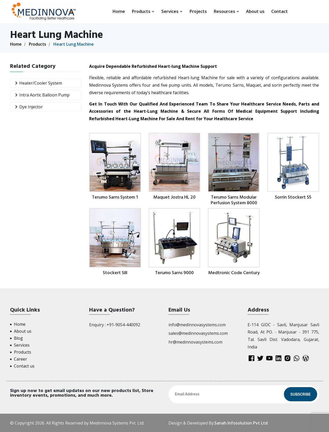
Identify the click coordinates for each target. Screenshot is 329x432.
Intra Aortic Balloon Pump (41, 95)
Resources (226, 11)
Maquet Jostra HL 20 (174, 197)
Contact (279, 11)
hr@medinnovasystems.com (195, 342)
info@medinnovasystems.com (197, 324)
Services (172, 11)
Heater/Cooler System (37, 83)
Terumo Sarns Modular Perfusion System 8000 (234, 200)
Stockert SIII (115, 272)
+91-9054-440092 (123, 324)
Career (20, 359)
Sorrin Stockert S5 (293, 197)
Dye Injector (28, 106)
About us (255, 11)
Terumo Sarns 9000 (174, 272)
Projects (198, 11)
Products (143, 11)
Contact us (24, 366)
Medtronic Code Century (234, 272)
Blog (18, 338)
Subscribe (300, 394)
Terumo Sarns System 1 (115, 197)
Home (118, 11)
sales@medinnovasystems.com (198, 333)
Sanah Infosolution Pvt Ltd (241, 423)
